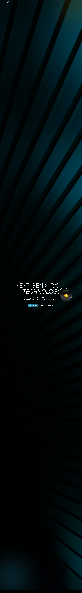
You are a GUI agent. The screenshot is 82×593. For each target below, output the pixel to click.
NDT (58, 2)
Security (63, 2)
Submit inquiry (73, 2)
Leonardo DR (53, 2)
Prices (67, 2)
